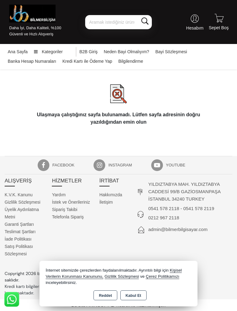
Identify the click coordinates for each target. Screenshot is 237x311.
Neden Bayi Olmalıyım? (126, 51)
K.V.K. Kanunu (19, 194)
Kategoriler (48, 51)
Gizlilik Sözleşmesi (22, 202)
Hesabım (194, 28)
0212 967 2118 (163, 217)
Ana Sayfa (18, 51)
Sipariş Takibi (64, 209)
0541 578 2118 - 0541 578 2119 (181, 208)
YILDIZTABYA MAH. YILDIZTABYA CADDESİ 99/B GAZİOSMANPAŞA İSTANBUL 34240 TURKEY (184, 191)
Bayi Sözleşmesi (171, 51)
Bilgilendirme (130, 61)
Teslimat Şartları (20, 231)
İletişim (106, 202)
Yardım (58, 194)
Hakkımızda (110, 194)
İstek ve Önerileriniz (71, 202)
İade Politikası (18, 239)
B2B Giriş (88, 51)
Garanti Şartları (19, 224)
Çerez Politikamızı (162, 276)
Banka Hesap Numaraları (32, 61)
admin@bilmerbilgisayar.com (178, 229)
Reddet (105, 295)
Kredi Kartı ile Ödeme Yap (87, 61)
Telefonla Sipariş (68, 216)
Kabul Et (133, 295)
